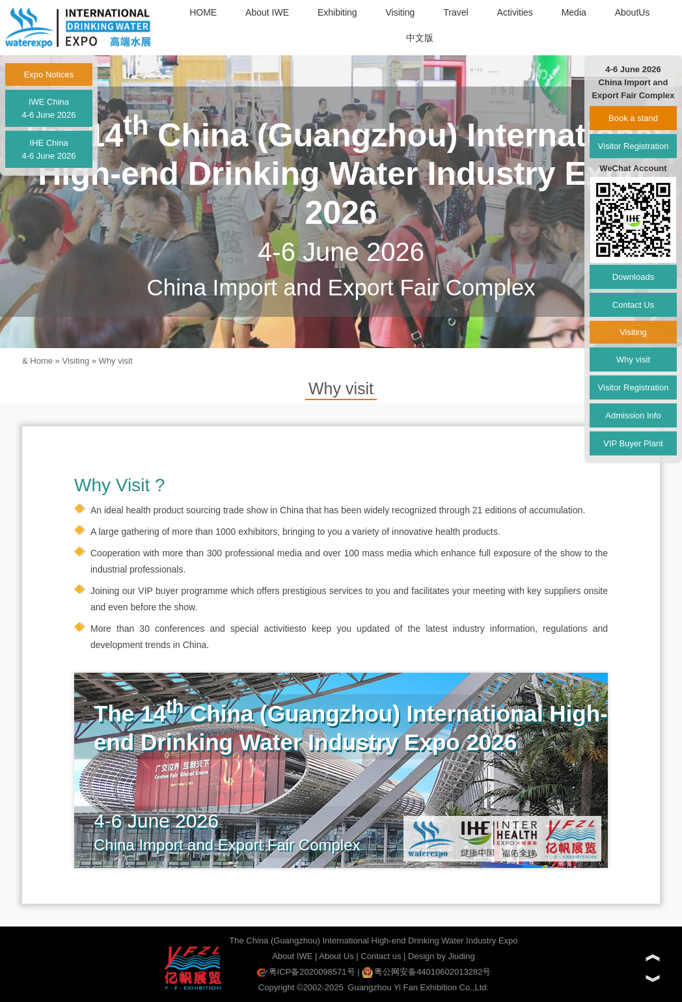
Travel (455, 12)
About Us (336, 956)
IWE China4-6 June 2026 (48, 108)
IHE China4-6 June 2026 (48, 149)
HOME (203, 12)
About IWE (267, 12)
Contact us (381, 956)
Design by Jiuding (441, 956)
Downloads (633, 277)
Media (574, 12)
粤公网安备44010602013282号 (426, 972)
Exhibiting (337, 12)
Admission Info (633, 415)
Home (41, 361)
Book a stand (633, 118)
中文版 (419, 38)
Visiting (400, 12)
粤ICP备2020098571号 (305, 972)
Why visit (116, 361)
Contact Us (633, 305)
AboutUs (632, 12)
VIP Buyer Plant (633, 443)
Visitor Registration (633, 146)
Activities (515, 12)
